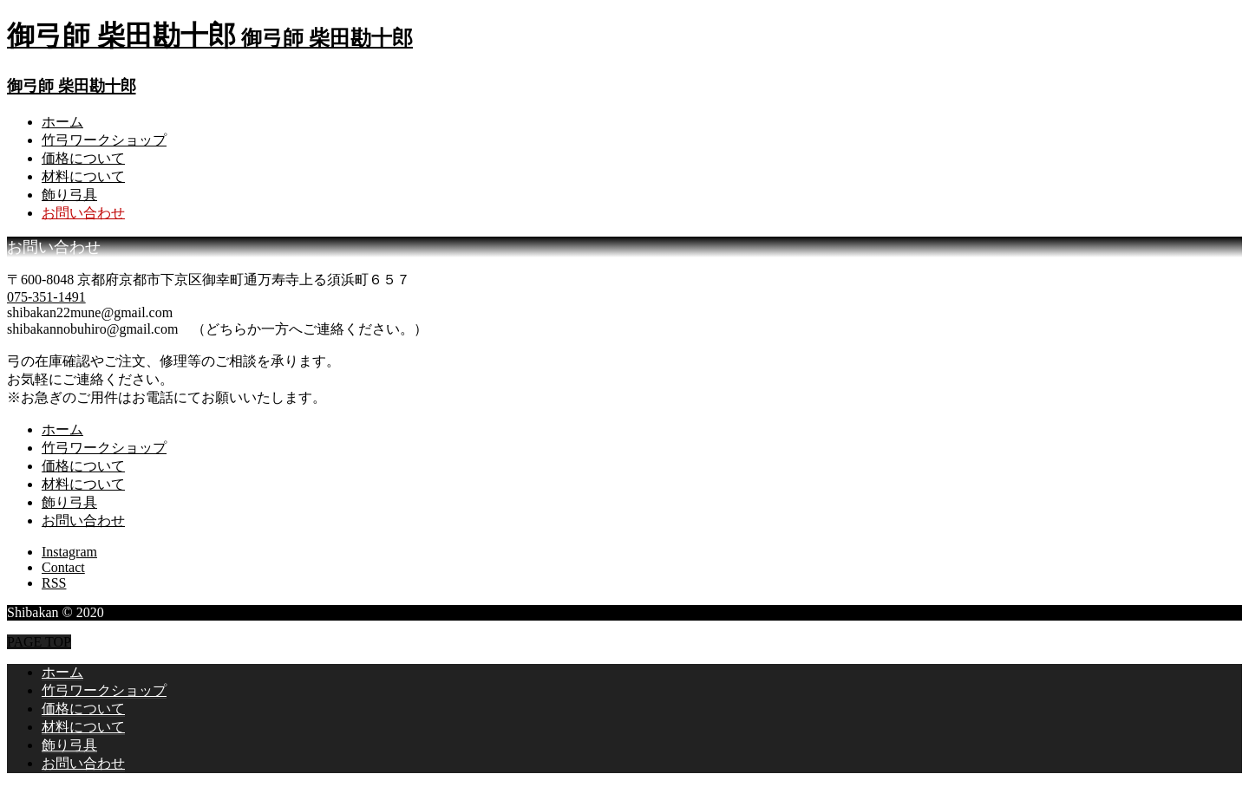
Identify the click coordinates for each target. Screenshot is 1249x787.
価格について (83, 158)
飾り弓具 (69, 194)
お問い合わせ (83, 212)
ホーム (62, 121)
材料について (83, 176)
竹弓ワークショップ (104, 140)
